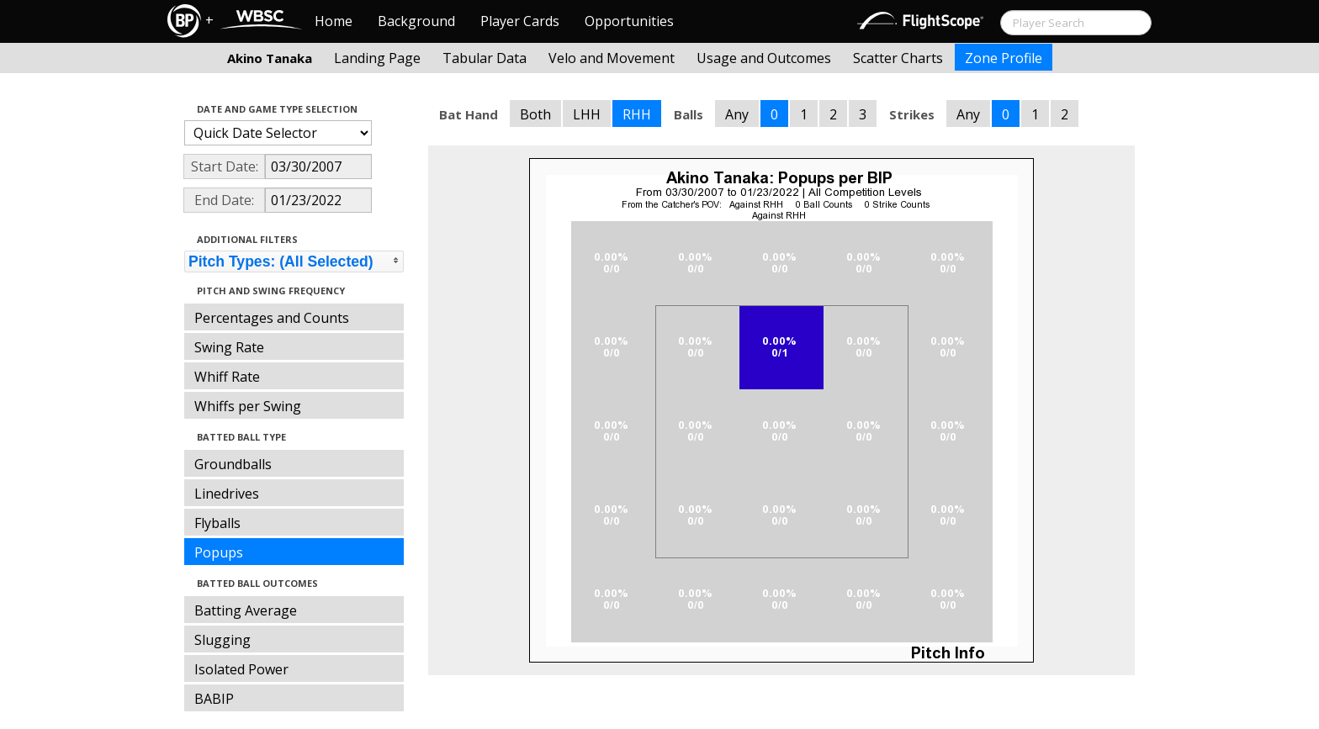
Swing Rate (229, 347)
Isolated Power (241, 669)
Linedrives (226, 493)
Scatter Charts (898, 58)
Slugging (222, 640)
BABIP (214, 698)
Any (737, 114)
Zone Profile (1003, 58)
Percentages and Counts (271, 318)
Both (535, 114)
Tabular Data (484, 58)
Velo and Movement (611, 58)
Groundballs (233, 464)
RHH (636, 114)
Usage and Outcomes (764, 58)
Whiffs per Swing (247, 406)
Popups (218, 552)
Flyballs (217, 523)
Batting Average (245, 610)
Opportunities (629, 21)
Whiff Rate (227, 376)
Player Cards (519, 21)
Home (333, 21)
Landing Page (377, 58)
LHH (587, 114)
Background (416, 21)
